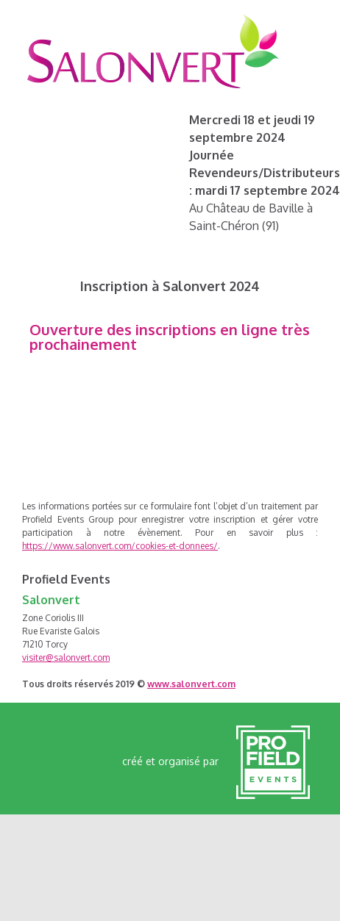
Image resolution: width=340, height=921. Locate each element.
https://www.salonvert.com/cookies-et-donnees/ (120, 545)
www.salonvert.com (191, 683)
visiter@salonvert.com (66, 657)
